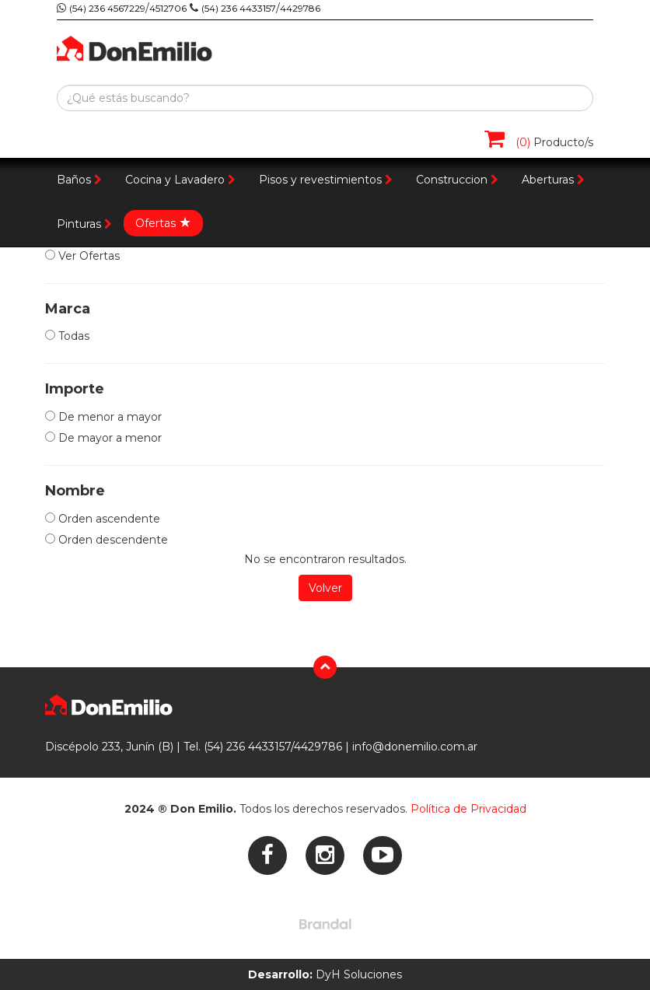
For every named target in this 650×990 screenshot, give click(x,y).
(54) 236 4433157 (238, 8)
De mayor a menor (103, 438)
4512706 (168, 8)
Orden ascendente (102, 519)
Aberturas (553, 180)
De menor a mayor (103, 417)
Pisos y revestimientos (326, 180)
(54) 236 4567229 (107, 8)
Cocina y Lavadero (180, 180)
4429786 (300, 8)
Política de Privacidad (468, 809)
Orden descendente (106, 540)
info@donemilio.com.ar (414, 747)
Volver (325, 588)
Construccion (457, 180)
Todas (67, 336)
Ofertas (163, 222)
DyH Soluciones (325, 974)
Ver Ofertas (82, 256)
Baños (79, 180)
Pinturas (84, 224)
